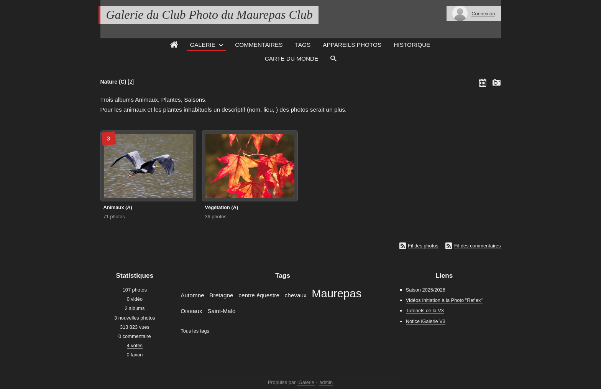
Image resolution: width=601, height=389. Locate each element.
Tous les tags (195, 331)
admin (326, 382)
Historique (412, 44)
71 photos (114, 216)
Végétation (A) (221, 207)
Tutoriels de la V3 (425, 310)
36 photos (216, 216)
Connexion (483, 13)
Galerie (202, 44)
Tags (303, 44)
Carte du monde (292, 58)
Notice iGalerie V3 (425, 321)
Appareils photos (352, 44)
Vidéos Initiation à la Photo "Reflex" (444, 300)
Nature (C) (113, 82)
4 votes (135, 345)
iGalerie (305, 382)
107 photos (135, 290)
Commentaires (258, 44)
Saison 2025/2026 (425, 290)
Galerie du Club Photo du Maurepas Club (209, 14)
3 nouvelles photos (134, 318)
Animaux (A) (117, 207)
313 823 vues (134, 327)
